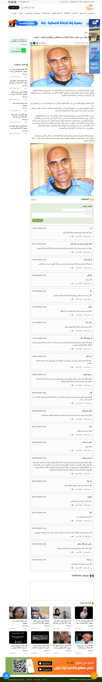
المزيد (14, 13)
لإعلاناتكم (29, 680)
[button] (97, 21)
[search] (28, 7)
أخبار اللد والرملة (57, 13)
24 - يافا (64, 2)
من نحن (45, 680)
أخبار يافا (75, 13)
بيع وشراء (37, 13)
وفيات (20, 13)
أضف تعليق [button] (37, 220)
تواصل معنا (37, 680)
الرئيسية (91, 13)
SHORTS (67, 13)
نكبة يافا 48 (46, 13)
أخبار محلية (83, 13)
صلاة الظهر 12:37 (24, 2)
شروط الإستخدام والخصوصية (16, 680)
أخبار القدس (28, 13)
